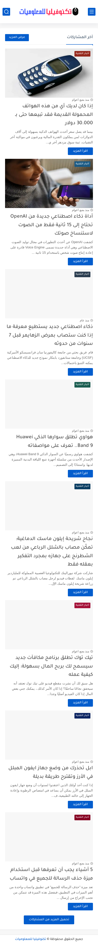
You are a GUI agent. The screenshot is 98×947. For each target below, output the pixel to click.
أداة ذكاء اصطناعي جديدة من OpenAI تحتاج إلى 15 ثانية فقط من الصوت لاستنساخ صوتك (51, 225)
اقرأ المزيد (80, 151)
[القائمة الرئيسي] (91, 12)
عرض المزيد (17, 37)
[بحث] (6, 12)
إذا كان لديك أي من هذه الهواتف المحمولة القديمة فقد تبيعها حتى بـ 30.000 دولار (54, 115)
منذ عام (84, 320)
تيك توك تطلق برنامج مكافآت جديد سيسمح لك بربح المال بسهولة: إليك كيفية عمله (51, 666)
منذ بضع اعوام (80, 99)
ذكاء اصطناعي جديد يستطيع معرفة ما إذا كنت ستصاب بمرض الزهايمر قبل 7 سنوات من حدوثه (50, 335)
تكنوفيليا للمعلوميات (30, 939)
